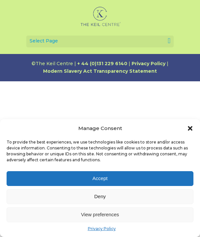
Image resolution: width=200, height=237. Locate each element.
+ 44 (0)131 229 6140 (102, 63)
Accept (100, 178)
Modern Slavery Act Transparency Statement (100, 71)
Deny (100, 196)
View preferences (100, 214)
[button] (190, 128)
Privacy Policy (102, 228)
